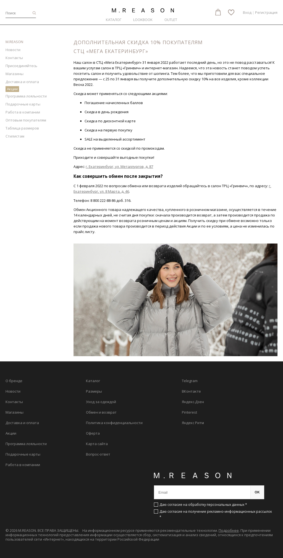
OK (257, 492)
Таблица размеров (22, 128)
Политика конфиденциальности (114, 422)
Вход (247, 12)
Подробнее (229, 530)
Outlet (170, 19)
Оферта (93, 433)
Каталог (113, 19)
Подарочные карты (23, 104)
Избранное (231, 12)
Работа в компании (23, 112)
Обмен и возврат (101, 412)
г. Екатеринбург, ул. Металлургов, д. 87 (119, 166)
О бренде (14, 380)
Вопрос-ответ (98, 454)
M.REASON (14, 41)
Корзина (218, 12)
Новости (13, 49)
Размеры (94, 391)
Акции (12, 88)
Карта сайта (97, 443)
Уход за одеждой (101, 401)
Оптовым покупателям (26, 120)
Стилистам (15, 136)
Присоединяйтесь (21, 65)
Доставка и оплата (22, 81)
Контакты (14, 57)
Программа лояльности (26, 96)
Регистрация (266, 12)
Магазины (14, 73)
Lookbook (143, 19)
